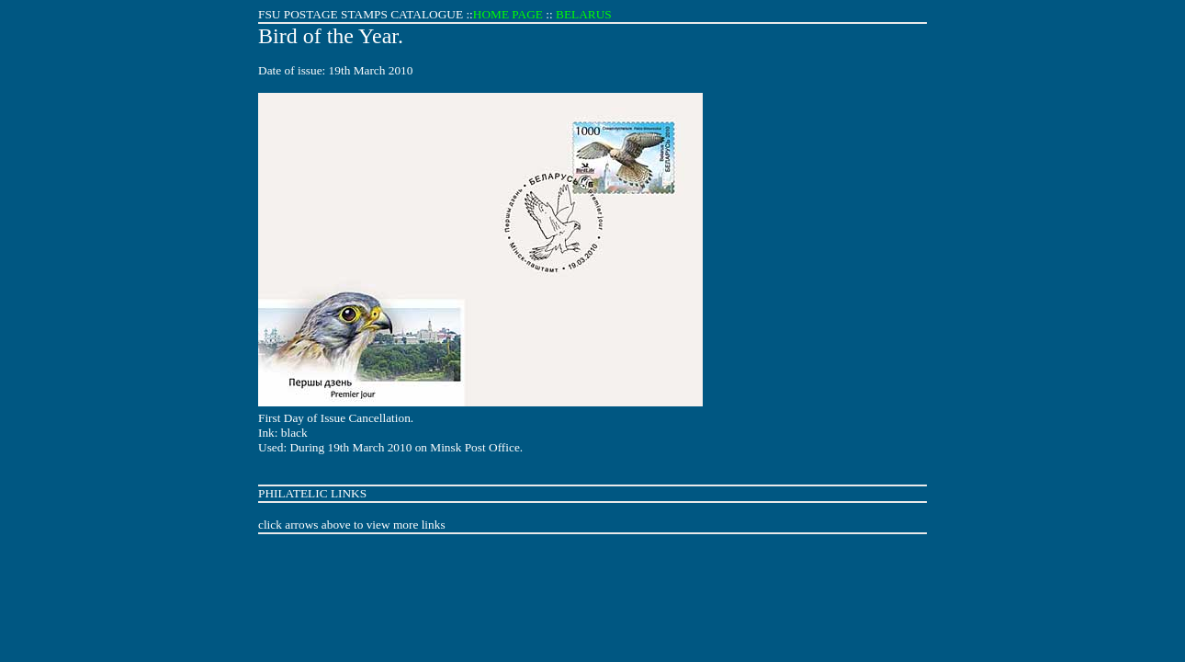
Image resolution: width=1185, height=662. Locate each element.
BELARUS (584, 14)
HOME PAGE (508, 14)
